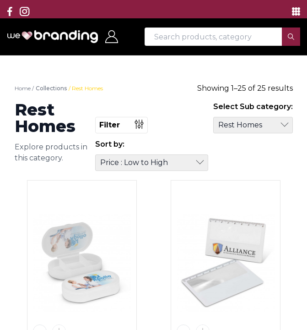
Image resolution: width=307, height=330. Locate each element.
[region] (153, 165)
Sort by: (109, 144)
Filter (121, 124)
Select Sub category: (253, 106)
